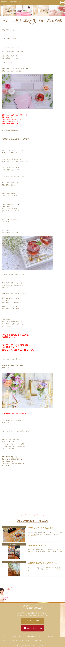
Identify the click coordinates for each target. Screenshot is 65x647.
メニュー (21, 636)
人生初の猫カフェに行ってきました (42, 563)
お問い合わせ (6, 640)
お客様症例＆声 (31, 636)
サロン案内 (12, 636)
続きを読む (33, 535)
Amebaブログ (39, 640)
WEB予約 (29, 640)
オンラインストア (18, 640)
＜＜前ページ (26, 514)
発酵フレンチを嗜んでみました (41, 528)
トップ (4, 636)
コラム (40, 636)
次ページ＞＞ (39, 514)
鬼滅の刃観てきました (37, 545)
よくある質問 (49, 636)
